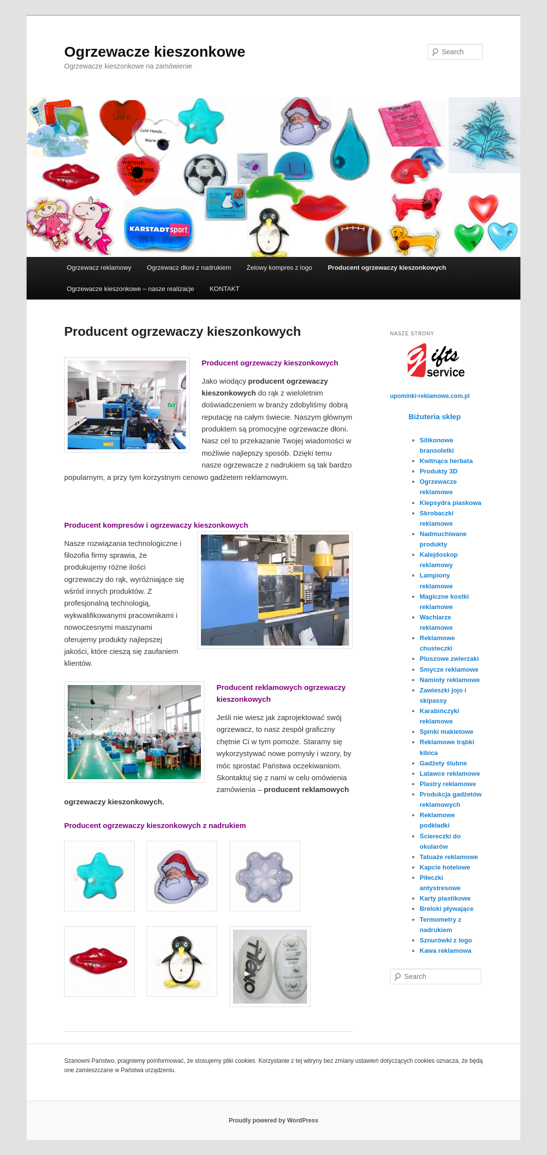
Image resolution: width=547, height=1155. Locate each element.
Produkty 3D (439, 471)
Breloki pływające (446, 908)
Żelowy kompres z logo (279, 267)
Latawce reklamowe (450, 773)
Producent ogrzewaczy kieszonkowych (387, 267)
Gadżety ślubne (443, 763)
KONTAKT (224, 288)
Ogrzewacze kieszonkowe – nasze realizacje (130, 288)
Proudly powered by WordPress (273, 1120)
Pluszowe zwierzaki (449, 658)
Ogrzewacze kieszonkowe (154, 51)
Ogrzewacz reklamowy (99, 267)
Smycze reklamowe (449, 669)
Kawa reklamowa (445, 950)
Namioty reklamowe (450, 680)
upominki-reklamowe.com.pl (429, 396)
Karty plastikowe (445, 898)
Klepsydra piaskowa (450, 502)
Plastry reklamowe (448, 784)
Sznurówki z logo (446, 940)
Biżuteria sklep (435, 416)
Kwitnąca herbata (446, 461)
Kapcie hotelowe (445, 867)
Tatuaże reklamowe (449, 857)
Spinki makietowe (446, 731)
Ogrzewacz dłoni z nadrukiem (189, 267)
